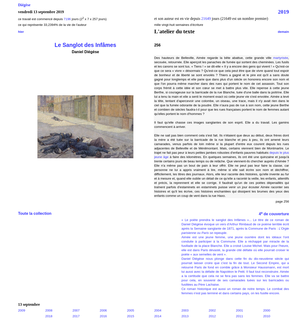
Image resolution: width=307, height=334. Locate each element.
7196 (67, 19)
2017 (76, 316)
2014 (157, 316)
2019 (283, 12)
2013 (185, 316)
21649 (206, 19)
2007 (76, 310)
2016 (103, 316)
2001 (239, 310)
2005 (130, 310)
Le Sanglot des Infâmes (85, 45)
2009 (21, 310)
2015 (130, 316)
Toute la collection (34, 213)
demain (283, 32)
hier (21, 32)
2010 (266, 316)
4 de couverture (274, 214)
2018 (49, 316)
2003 (185, 310)
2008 (49, 310)
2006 (103, 310)
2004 (157, 310)
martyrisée (280, 58)
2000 (266, 310)
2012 (212, 316)
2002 (212, 310)
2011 (239, 316)
